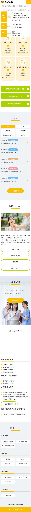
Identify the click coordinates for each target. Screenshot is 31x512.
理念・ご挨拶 (16, 249)
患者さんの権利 (15, 256)
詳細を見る (15, 300)
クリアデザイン (23, 477)
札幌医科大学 (8, 495)
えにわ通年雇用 (23, 464)
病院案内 (15, 262)
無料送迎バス (9, 404)
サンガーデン (8, 482)
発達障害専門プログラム (15, 104)
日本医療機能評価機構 (8, 446)
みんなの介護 (8, 477)
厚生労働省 (8, 464)
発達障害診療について (15, 96)
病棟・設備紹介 (15, 268)
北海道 (23, 459)
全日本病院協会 (23, 441)
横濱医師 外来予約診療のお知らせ (15, 89)
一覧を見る (15, 191)
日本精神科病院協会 (8, 441)
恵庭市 (8, 459)
